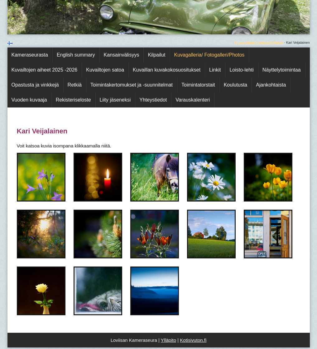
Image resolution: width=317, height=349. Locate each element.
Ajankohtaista (271, 84)
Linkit (215, 69)
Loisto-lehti (241, 69)
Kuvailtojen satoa (105, 69)
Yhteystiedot (153, 99)
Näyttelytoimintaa (281, 69)
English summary (76, 54)
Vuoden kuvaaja (29, 99)
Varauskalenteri (192, 99)
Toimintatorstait (198, 84)
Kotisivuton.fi (193, 340)
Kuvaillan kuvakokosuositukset (166, 69)
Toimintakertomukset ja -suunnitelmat (131, 84)
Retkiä (75, 84)
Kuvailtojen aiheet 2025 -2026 (45, 69)
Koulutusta (235, 84)
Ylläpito (168, 340)
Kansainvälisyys (121, 54)
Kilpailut (156, 54)
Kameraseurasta (30, 54)
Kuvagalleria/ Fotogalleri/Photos (259, 42)
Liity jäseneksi (115, 99)
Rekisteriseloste (73, 99)
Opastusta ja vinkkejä (35, 84)
